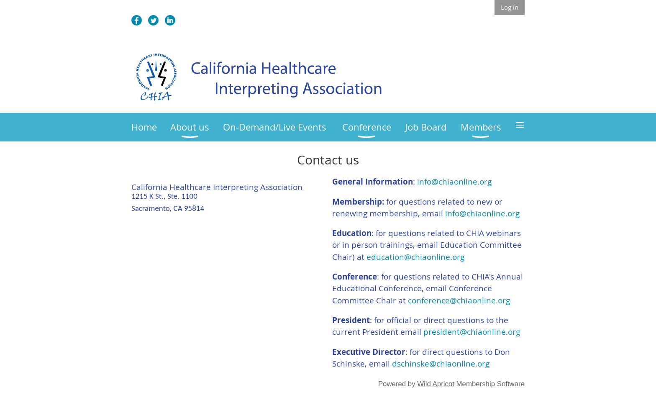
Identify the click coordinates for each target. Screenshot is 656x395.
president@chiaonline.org (471, 331)
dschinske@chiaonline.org (440, 363)
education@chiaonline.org (415, 256)
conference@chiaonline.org (459, 300)
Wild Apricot (435, 384)
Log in (509, 7)
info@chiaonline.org (454, 181)
